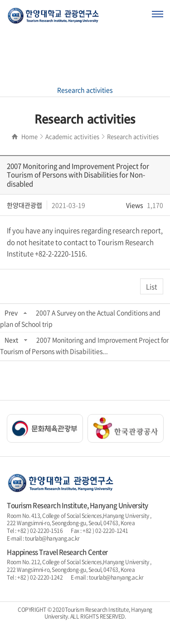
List (151, 287)
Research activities (85, 89)
